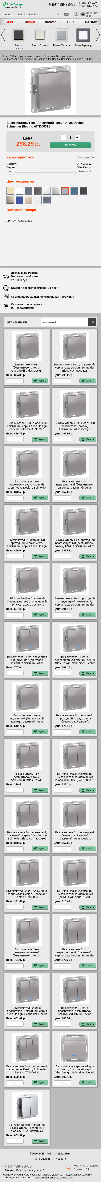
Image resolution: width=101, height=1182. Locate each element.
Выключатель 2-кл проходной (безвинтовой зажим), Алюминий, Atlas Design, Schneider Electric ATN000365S (75, 837)
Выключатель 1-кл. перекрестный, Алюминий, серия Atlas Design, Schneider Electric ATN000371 (26, 486)
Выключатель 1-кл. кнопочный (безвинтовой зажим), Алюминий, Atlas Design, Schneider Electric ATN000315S (75, 427)
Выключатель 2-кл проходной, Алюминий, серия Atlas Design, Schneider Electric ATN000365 (26, 835)
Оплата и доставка (27, 14)
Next (97, 35)
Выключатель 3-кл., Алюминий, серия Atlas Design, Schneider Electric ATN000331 (27, 1069)
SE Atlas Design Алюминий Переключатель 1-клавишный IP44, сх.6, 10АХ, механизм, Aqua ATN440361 (27, 603)
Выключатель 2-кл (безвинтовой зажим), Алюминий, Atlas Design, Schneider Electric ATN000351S (27, 778)
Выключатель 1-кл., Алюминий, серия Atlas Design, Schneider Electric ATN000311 (74, 367)
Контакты (9, 14)
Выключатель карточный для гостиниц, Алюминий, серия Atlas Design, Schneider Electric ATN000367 (74, 1071)
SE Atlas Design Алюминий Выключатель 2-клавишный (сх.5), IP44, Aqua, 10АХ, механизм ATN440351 (75, 895)
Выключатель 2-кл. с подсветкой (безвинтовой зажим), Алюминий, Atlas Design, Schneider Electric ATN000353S (74, 1014)
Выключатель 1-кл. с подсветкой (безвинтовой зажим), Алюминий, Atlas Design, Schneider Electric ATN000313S (27, 721)
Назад (5, 56)
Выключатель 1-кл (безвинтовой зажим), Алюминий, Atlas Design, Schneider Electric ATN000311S (27, 369)
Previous (3, 35)
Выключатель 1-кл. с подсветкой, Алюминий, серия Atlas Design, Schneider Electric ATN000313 (74, 661)
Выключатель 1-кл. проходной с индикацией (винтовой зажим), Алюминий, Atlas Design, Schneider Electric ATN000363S (27, 663)
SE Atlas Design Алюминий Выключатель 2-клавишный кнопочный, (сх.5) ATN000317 (74, 777)
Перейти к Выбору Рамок (58, 56)
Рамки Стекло (40, 45)
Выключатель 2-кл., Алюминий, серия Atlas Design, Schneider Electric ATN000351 (27, 894)
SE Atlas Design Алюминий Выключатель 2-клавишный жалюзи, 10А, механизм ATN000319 (27, 1129)
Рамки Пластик (18, 47)
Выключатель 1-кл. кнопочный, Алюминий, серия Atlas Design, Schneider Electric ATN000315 (26, 426)
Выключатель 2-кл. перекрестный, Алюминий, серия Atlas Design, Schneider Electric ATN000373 (74, 954)
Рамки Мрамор (83, 45)
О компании (42, 1158)
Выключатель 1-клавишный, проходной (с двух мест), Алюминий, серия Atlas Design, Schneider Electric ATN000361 (26, 544)
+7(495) (61, 4)
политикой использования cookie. (54, 1177)
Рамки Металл (61, 45)
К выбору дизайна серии (26, 56)
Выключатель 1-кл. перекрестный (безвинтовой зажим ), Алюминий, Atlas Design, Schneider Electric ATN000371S (74, 487)
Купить (70, 145)
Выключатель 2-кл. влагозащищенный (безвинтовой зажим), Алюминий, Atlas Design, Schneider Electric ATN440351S (27, 955)
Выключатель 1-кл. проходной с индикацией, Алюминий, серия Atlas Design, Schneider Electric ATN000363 (75, 603)
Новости (61, 1158)
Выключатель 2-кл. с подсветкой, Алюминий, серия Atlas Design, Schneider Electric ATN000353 (27, 1012)
